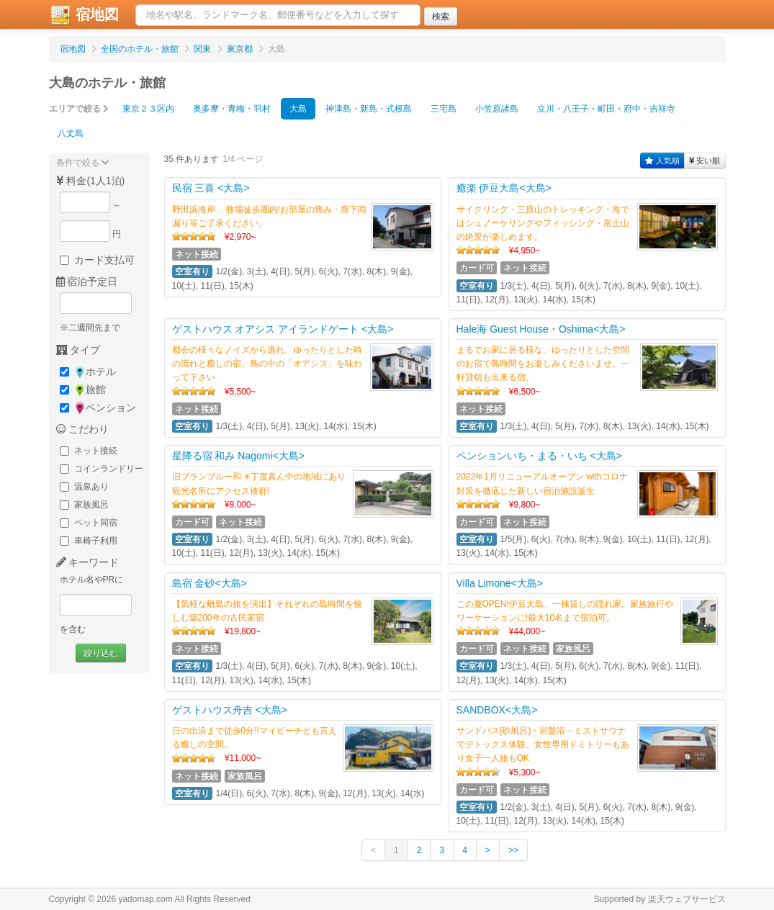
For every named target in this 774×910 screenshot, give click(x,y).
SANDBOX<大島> (497, 710)
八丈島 (71, 133)
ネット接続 (88, 451)
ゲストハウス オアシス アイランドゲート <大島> (283, 329)
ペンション (98, 408)
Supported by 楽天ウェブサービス (660, 899)
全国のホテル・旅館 (140, 49)
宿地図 (84, 15)
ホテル (88, 372)
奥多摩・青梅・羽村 (232, 109)
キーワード (88, 562)
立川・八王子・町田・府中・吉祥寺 (606, 109)
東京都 (240, 49)
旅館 (83, 390)
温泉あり (84, 487)
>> (513, 850)
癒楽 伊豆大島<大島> (504, 188)
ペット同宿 (88, 523)
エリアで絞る (79, 109)
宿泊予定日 (87, 281)
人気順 (662, 160)
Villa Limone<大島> (499, 583)
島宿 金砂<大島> (209, 583)
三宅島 (443, 109)
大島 (298, 109)
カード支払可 (97, 260)
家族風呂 (84, 505)
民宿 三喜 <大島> (211, 188)
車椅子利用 (88, 541)
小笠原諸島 (496, 109)
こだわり (82, 429)
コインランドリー (101, 469)
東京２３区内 (148, 109)
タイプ (78, 350)
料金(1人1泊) (90, 180)
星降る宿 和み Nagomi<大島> (238, 455)
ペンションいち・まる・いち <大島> (539, 455)
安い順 (705, 160)
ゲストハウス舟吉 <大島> (229, 710)
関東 (202, 49)
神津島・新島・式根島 (368, 109)
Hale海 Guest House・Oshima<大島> (541, 329)
